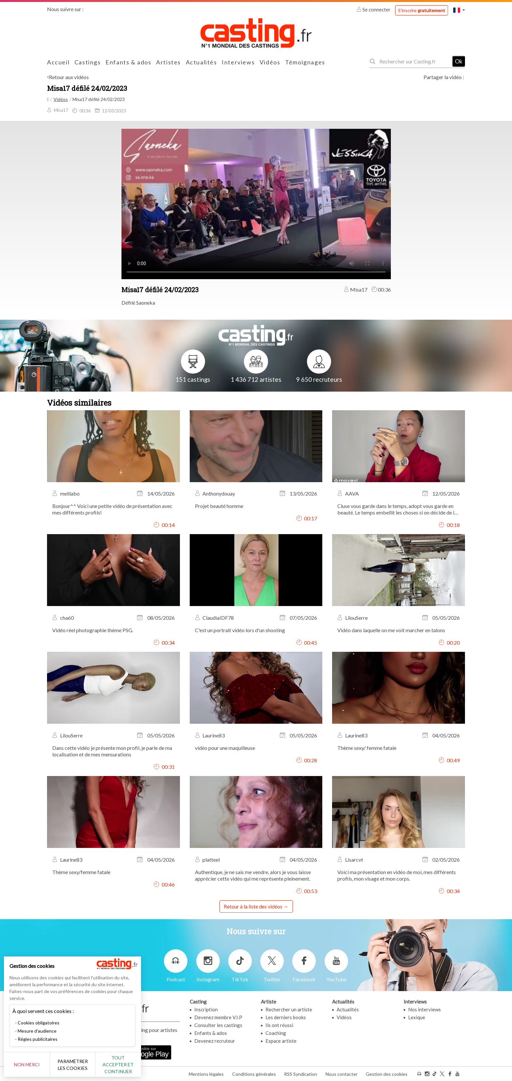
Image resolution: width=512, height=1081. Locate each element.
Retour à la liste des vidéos (253, 906)
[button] (459, 10)
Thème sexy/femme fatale (81, 872)
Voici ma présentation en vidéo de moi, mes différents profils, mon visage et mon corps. (396, 875)
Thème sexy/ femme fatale (366, 748)
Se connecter (374, 9)
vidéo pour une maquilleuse (225, 748)
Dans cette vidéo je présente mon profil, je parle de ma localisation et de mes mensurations (112, 751)
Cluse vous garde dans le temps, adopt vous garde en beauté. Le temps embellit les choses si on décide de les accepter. (398, 509)
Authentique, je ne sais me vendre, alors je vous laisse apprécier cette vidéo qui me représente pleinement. (253, 875)
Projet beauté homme (219, 506)
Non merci (27, 1064)
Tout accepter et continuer (118, 1064)
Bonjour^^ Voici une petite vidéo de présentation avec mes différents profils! (112, 509)
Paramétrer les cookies (72, 1064)
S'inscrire (421, 10)
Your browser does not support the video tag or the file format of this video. (256, 203)
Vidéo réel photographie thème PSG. (92, 630)
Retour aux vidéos (69, 77)
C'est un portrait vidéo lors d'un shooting (240, 630)
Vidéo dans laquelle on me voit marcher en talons (391, 630)
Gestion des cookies (387, 1074)
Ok (458, 61)
